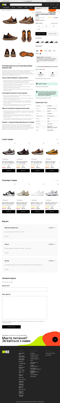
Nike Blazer (22, 389)
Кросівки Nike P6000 (22, 357)
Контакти (55, 7)
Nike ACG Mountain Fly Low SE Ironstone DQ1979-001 (8, 162)
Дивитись (8, 170)
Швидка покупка (41, 33)
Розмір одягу (34, 357)
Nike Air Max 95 (21, 387)
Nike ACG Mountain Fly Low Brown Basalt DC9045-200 (22, 162)
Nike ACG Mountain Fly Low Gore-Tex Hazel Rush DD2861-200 (36, 162)
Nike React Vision (22, 368)
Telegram (48, 355)
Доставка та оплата (45, 7)
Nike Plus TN (21, 372)
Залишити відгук (11, 326)
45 (39, 29)
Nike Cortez (22, 379)
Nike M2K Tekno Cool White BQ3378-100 (51, 203)
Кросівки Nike (6, 7)
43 (46, 26)
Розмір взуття (34, 355)
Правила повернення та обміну (34, 372)
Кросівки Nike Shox (22, 359)
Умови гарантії (34, 358)
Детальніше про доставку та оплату (43, 78)
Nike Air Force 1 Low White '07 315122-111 (37, 203)
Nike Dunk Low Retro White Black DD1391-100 (8, 203)
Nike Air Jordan (21, 396)
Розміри (36, 7)
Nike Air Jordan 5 (21, 384)
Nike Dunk (21, 370)
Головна (3, 10)
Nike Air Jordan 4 (21, 382)
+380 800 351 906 (50, 353)
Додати (6, 159)
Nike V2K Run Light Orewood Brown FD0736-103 (22, 203)
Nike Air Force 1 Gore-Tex (21, 392)
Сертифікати (34, 374)
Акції (31, 7)
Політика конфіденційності (35, 369)
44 (53, 26)
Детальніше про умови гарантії (41, 86)
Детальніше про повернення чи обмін (43, 97)
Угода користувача (34, 366)
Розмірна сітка (54, 23)
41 (38, 26)
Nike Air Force (21, 375)
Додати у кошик (52, 33)
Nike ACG (21, 377)
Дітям (26, 7)
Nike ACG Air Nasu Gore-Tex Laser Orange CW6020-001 (51, 162)
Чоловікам (20, 7)
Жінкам (13, 7)
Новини (32, 353)
